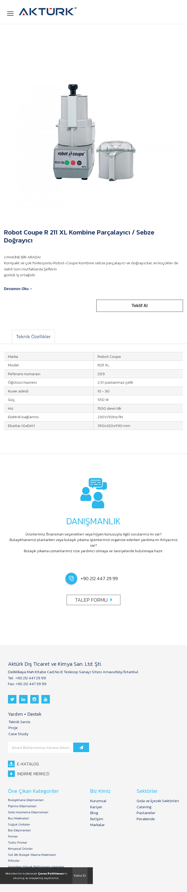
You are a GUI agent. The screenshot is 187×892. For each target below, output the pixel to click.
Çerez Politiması (51, 873)
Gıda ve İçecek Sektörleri (158, 801)
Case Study (18, 734)
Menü (10, 12)
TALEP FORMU (93, 600)
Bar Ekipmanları (19, 830)
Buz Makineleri (18, 818)
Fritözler (14, 861)
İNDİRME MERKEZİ (28, 773)
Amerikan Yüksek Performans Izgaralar (36, 867)
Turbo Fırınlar (17, 842)
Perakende (146, 819)
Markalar (97, 825)
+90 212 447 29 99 (30, 678)
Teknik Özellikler (33, 336)
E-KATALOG (23, 764)
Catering (144, 807)
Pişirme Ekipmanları (22, 806)
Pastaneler (146, 813)
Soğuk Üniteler (19, 824)
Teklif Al (140, 305)
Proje (13, 728)
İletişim (96, 819)
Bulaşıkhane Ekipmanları (26, 800)
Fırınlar (13, 836)
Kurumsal (98, 801)
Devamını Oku (18, 289)
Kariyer (96, 807)
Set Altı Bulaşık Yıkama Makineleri (32, 855)
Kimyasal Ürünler (20, 849)
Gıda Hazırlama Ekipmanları (28, 812)
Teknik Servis (19, 722)
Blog (94, 813)
